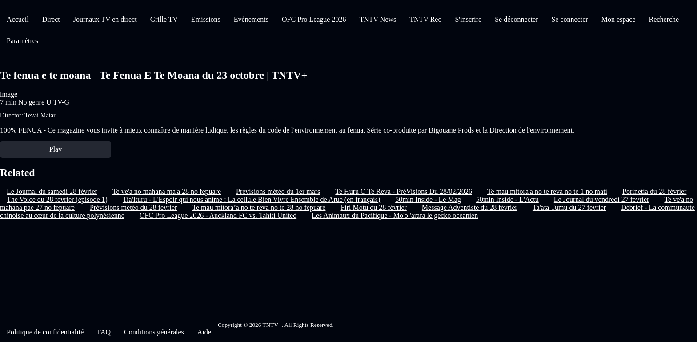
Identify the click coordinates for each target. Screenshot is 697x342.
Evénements (251, 19)
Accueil (18, 19)
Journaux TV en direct (105, 19)
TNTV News (377, 19)
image (8, 94)
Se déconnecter (516, 19)
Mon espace (618, 19)
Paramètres (22, 40)
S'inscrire (468, 19)
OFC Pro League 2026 (314, 19)
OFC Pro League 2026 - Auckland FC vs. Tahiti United (218, 215)
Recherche (664, 19)
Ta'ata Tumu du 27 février (569, 207)
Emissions (205, 19)
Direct (51, 19)
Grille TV (164, 19)
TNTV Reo (425, 19)
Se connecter (569, 19)
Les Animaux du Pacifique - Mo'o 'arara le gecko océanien (395, 215)
